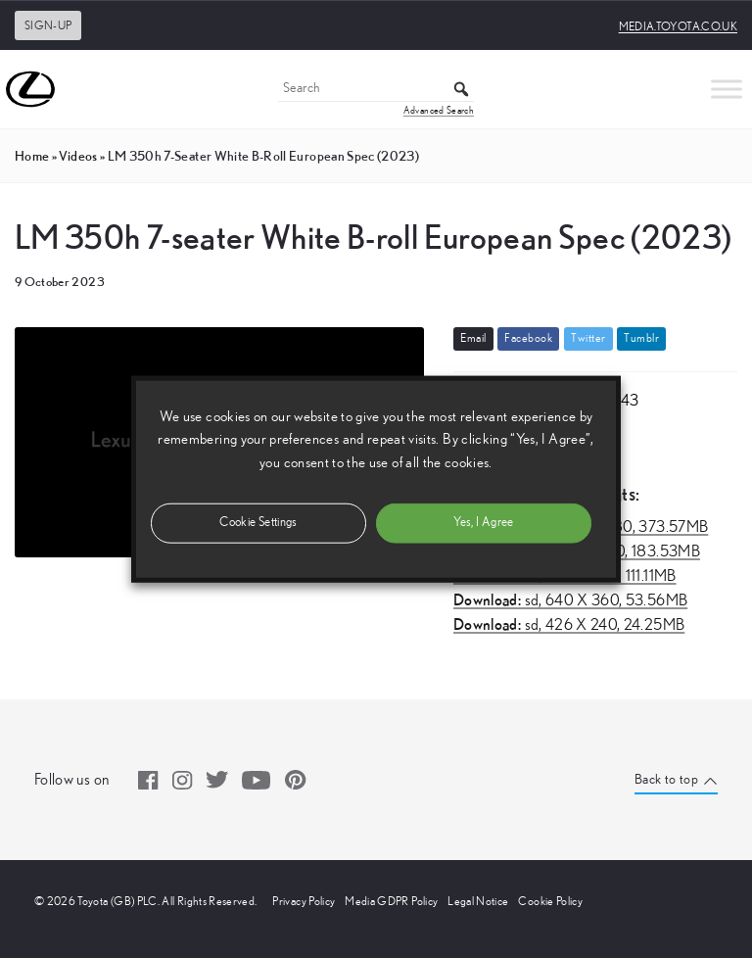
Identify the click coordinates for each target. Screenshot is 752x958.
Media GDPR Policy (391, 901)
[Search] (376, 89)
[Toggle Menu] (726, 88)
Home (32, 156)
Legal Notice (477, 901)
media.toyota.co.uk (678, 26)
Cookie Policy (550, 901)
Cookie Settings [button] (258, 521)
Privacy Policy (303, 901)
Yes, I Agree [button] (483, 521)
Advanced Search (438, 111)
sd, (570, 600)
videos (78, 156)
